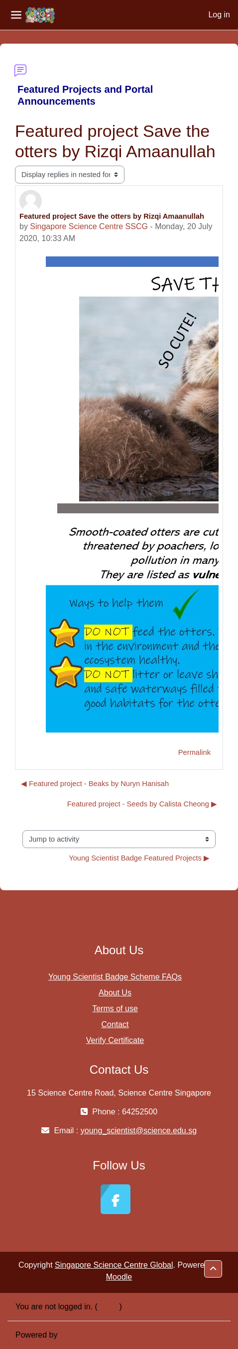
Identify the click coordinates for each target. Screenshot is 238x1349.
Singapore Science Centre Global (114, 1265)
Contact (114, 1024)
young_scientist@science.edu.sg (139, 1130)
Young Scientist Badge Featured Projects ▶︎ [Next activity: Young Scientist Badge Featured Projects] (139, 858)
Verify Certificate (115, 1040)
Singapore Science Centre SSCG (89, 226)
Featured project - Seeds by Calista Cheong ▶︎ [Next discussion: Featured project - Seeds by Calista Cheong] (142, 804)
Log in (219, 14)
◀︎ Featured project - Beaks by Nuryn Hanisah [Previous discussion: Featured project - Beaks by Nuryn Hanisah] (95, 784)
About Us (115, 992)
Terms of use (115, 1008)
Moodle (119, 1277)
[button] (213, 1269)
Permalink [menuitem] (194, 752)
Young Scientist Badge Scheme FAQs (115, 977)
